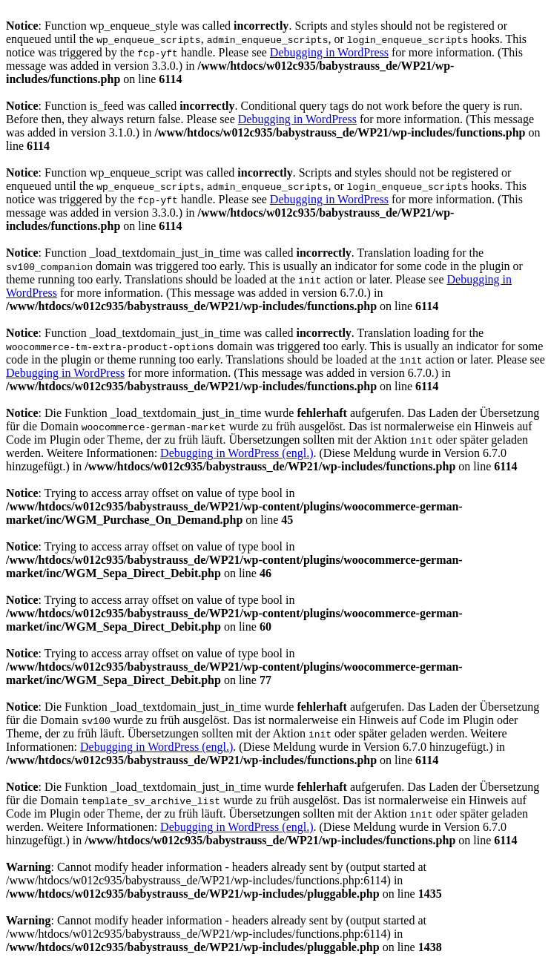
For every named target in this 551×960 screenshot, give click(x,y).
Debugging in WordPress (329, 52)
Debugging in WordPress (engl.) (236, 453)
